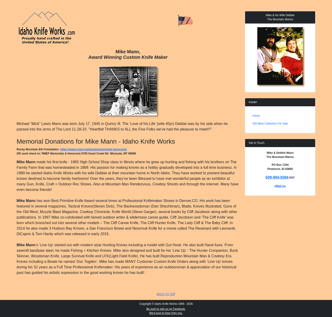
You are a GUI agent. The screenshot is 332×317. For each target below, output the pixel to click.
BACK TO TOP (166, 294)
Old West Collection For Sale (270, 123)
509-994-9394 (277, 177)
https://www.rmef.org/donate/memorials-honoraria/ (93, 149)
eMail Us (280, 186)
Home (256, 115)
